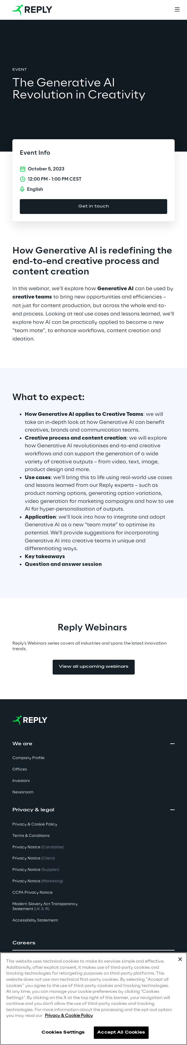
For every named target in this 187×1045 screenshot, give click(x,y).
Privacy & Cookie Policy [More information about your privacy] (69, 1016)
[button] (93, 943)
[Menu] (177, 10)
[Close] (180, 959)
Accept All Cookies (121, 1032)
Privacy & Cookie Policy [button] (34, 824)
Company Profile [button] (28, 758)
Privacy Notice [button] (38, 847)
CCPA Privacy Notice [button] (32, 893)
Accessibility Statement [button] (35, 920)
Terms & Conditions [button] (31, 836)
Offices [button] (19, 769)
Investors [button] (21, 781)
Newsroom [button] (22, 792)
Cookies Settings (63, 1032)
